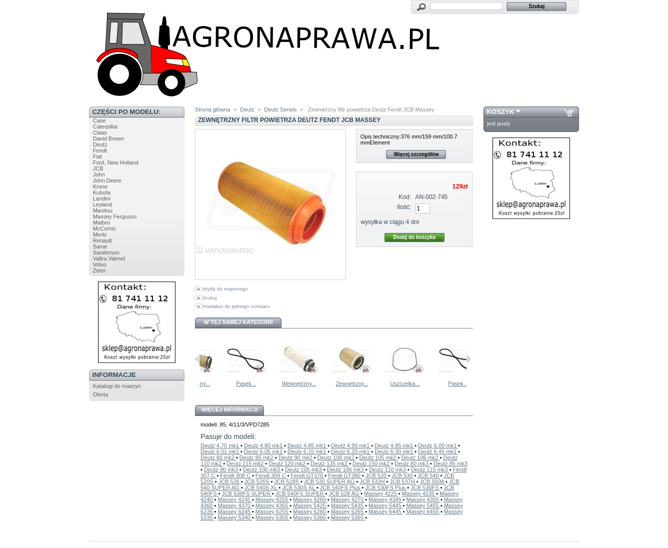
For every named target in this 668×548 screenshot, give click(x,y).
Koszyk (500, 112)
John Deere (107, 181)
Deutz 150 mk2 (371, 463)
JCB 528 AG (345, 493)
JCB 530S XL (299, 487)
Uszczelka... (446, 383)
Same (100, 247)
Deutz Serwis (280, 109)
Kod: (404, 197)
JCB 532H (373, 481)
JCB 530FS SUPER (247, 493)
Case (99, 121)
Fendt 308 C (236, 475)
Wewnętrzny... (235, 383)
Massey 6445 (385, 511)
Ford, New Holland (115, 163)
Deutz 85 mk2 (257, 457)
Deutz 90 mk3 (222, 469)
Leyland (102, 205)
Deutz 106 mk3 (346, 469)
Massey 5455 (423, 505)
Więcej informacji (229, 409)
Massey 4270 (348, 499)
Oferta (100, 395)
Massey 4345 (385, 499)
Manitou (102, 211)
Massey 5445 (385, 505)
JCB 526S (257, 481)
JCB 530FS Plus (387, 487)
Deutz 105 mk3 (304, 469)
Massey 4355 (423, 499)
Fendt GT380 (345, 475)
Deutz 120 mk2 (287, 463)
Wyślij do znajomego (225, 289)
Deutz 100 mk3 (262, 469)
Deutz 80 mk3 (412, 463)
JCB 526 (229, 481)
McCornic (104, 229)
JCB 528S (287, 481)
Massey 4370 (235, 505)
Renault (102, 241)
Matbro (101, 223)
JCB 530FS (425, 487)
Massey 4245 (235, 499)
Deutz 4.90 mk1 (351, 445)
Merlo (100, 235)
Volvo (99, 265)
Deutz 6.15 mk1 (308, 451)
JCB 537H (403, 481)
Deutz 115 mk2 (245, 463)
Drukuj (209, 297)
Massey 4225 (381, 493)
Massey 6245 (235, 511)
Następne (468, 359)
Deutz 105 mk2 (379, 457)
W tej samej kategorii (238, 322)
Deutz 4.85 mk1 (308, 445)
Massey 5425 (310, 505)
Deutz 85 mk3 (451, 463)
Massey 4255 (273, 499)
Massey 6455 (423, 511)
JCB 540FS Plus (341, 487)
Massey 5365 (348, 517)
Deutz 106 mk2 (420, 457)
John (99, 175)
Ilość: (404, 207)
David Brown (108, 139)
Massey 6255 (273, 511)
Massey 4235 (419, 493)
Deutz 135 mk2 (329, 463)
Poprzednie (197, 359)
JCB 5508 (433, 481)
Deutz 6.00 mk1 (438, 445)
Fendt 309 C (272, 475)
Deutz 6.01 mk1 (220, 451)
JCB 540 (429, 475)
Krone (100, 187)
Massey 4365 (273, 505)
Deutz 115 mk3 (430, 469)
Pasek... (288, 383)
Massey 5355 (273, 517)
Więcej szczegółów (416, 154)
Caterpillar (105, 127)
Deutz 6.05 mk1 (264, 451)
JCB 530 (403, 475)
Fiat (97, 157)
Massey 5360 (310, 517)
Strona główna (212, 109)
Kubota (101, 193)
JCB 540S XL (261, 487)
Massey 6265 (348, 511)
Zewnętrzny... (393, 383)
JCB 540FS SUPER (301, 493)
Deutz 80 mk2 (218, 457)
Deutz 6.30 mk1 (394, 451)
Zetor (99, 271)
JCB (98, 169)
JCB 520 (377, 475)
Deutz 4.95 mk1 (394, 445)
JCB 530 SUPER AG (330, 481)
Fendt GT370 (307, 475)
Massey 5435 (348, 505)
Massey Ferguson (114, 217)
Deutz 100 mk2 (337, 457)
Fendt (100, 151)
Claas (100, 133)
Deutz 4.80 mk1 (264, 445)
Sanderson (106, 253)
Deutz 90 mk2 (296, 457)
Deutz (100, 145)
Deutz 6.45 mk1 (438, 451)
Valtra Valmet (109, 259)
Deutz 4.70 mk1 (220, 445)
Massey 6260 (310, 511)
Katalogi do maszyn (117, 386)
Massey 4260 (310, 499)
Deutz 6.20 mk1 (351, 451)
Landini (101, 199)
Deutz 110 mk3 (388, 469)
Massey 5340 (235, 517)
